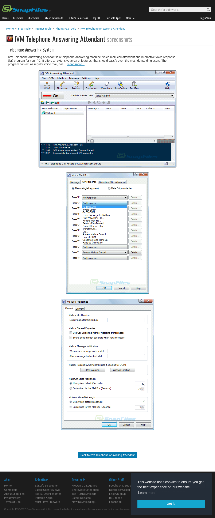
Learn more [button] (146, 493)
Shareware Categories (85, 489)
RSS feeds (115, 497)
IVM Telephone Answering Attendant (103, 28)
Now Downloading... (84, 501)
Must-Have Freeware (47, 501)
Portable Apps (43, 497)
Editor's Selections (46, 485)
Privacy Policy (12, 497)
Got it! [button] (171, 503)
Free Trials (24, 28)
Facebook (115, 501)
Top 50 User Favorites (48, 493)
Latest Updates (81, 497)
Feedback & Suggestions (124, 485)
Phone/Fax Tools (66, 28)
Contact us (10, 489)
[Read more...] (76, 64)
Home (10, 28)
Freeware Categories (84, 485)
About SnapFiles (14, 493)
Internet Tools (43, 28)
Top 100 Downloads (84, 493)
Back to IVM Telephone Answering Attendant (108, 455)
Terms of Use (12, 501)
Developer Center (119, 489)
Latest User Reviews (47, 489)
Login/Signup (117, 493)
